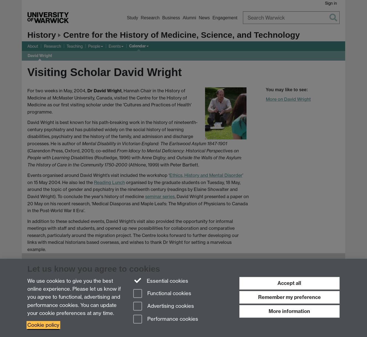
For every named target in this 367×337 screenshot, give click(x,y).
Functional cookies (162, 294)
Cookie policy (43, 325)
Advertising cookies (163, 306)
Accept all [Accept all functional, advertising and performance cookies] (289, 283)
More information (289, 311)
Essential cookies (160, 280)
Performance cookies (165, 319)
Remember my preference (289, 297)
